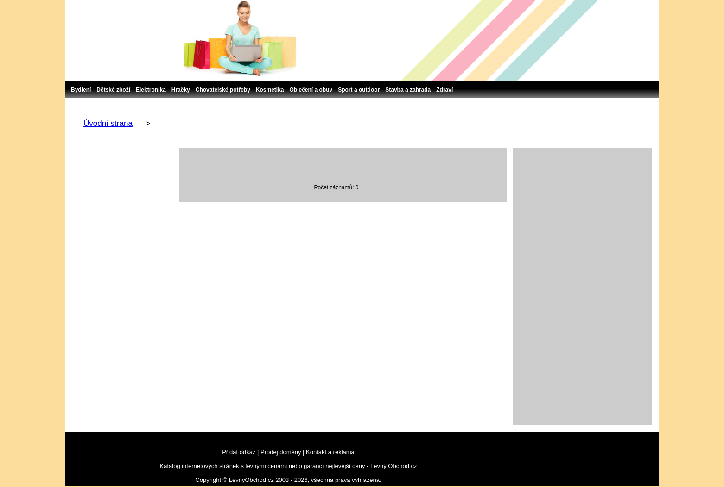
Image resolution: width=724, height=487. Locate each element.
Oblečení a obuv (311, 90)
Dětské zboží (113, 90)
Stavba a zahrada (408, 90)
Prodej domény (280, 452)
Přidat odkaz (238, 452)
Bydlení (81, 90)
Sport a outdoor (359, 90)
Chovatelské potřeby (223, 90)
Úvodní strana (108, 123)
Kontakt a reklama (330, 452)
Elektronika (151, 90)
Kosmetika (270, 90)
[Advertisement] (582, 286)
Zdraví (444, 90)
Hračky (180, 90)
